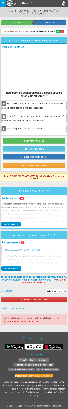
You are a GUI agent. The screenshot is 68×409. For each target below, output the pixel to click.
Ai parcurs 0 (19, 31)
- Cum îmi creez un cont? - (21, 369)
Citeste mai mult (11, 224)
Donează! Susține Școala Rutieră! (33, 375)
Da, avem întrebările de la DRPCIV (44, 281)
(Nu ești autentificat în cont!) (14, 31)
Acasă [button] (50, 22)
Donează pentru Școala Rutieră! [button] (34, 165)
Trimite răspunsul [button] (34, 140)
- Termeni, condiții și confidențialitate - (33, 364)
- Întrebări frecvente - (47, 369)
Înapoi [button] (17, 22)
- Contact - (43, 360)
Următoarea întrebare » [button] (34, 156)
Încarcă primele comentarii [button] (34, 299)
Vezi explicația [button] (34, 148)
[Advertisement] (34, 69)
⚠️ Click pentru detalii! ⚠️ (35, 177)
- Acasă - (23, 360)
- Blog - (32, 360)
